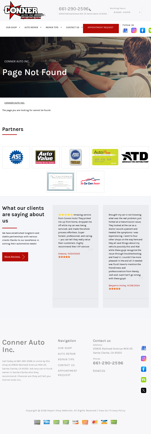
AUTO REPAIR (31, 27)
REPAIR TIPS (52, 27)
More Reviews (14, 256)
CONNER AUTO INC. (16, 61)
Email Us (99, 370)
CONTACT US (72, 27)
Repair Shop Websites (60, 410)
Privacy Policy (117, 410)
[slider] (64, 257)
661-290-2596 (74, 8)
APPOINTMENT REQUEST (100, 27)
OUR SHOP (11, 27)
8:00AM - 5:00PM (122, 12)
